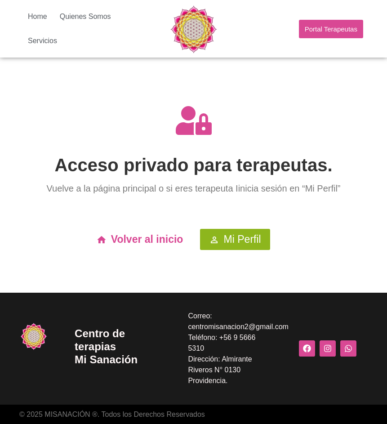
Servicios (42, 41)
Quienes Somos (85, 16)
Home (37, 16)
